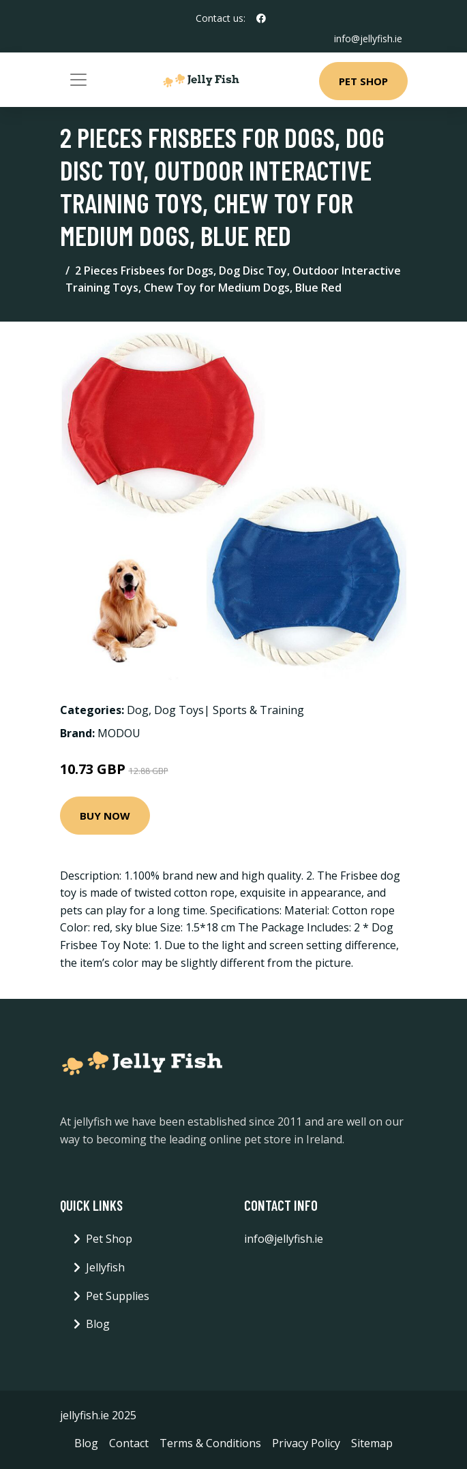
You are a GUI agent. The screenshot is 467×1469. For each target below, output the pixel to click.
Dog (138, 709)
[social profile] (261, 18)
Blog (98, 1323)
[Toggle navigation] (78, 80)
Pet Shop (363, 81)
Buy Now (105, 815)
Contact (129, 1443)
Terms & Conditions (210, 1443)
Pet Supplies (117, 1295)
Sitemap (372, 1443)
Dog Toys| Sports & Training (229, 709)
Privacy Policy (306, 1443)
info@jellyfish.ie (368, 38)
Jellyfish (105, 1267)
